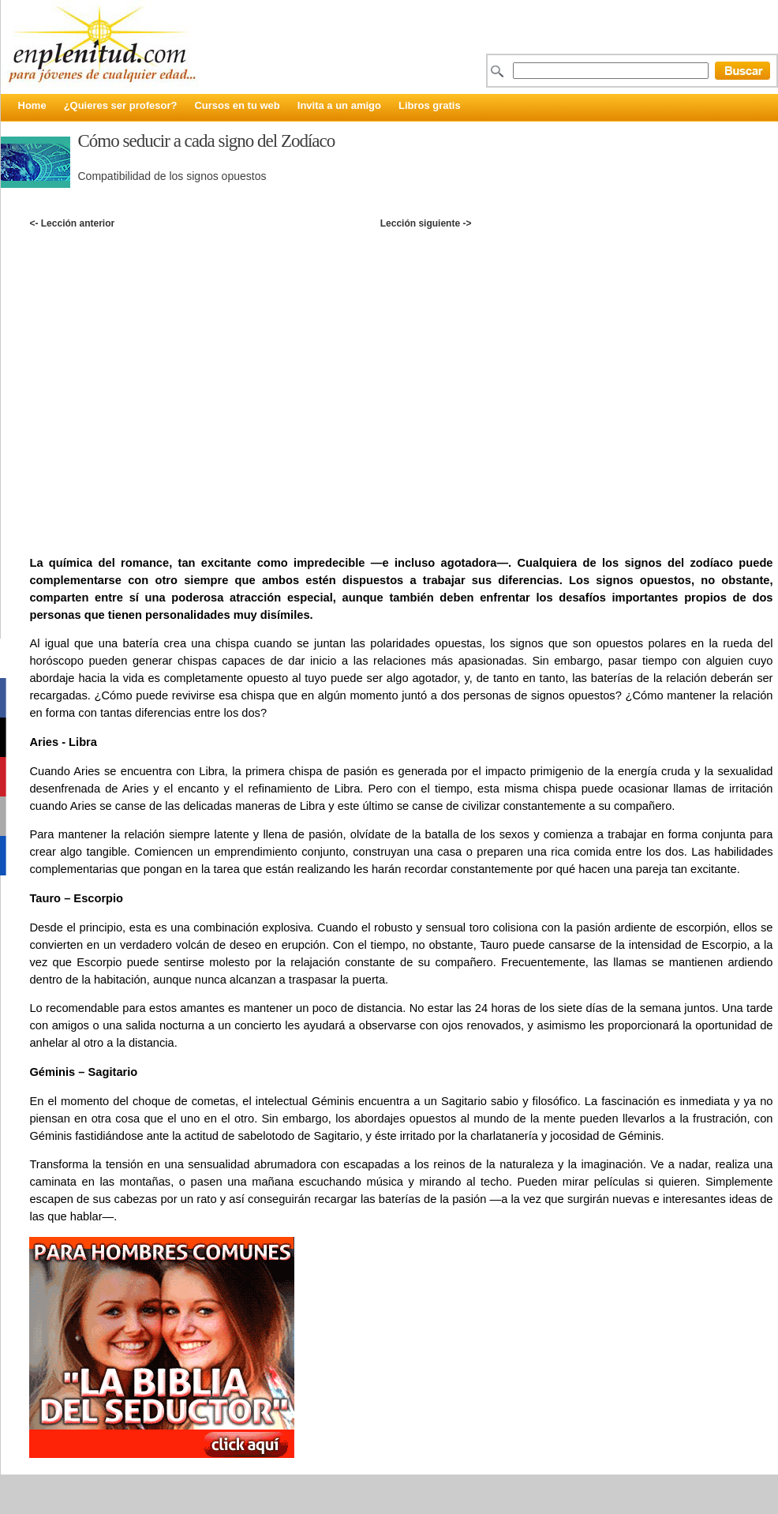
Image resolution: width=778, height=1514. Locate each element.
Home (32, 105)
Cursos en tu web (236, 105)
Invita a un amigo (339, 105)
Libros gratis (429, 105)
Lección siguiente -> (426, 223)
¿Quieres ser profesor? (121, 105)
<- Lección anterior (71, 223)
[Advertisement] (161, 374)
